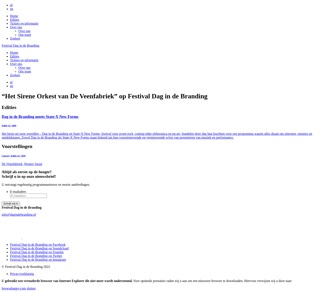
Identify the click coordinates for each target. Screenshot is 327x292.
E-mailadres (18, 191)
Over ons (16, 27)
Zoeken (15, 38)
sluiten (31, 288)
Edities (14, 19)
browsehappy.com (14, 288)
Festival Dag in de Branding (20, 45)
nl (11, 5)
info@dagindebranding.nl (19, 214)
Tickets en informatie (24, 23)
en (11, 9)
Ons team (24, 34)
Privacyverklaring (22, 274)
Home (14, 16)
